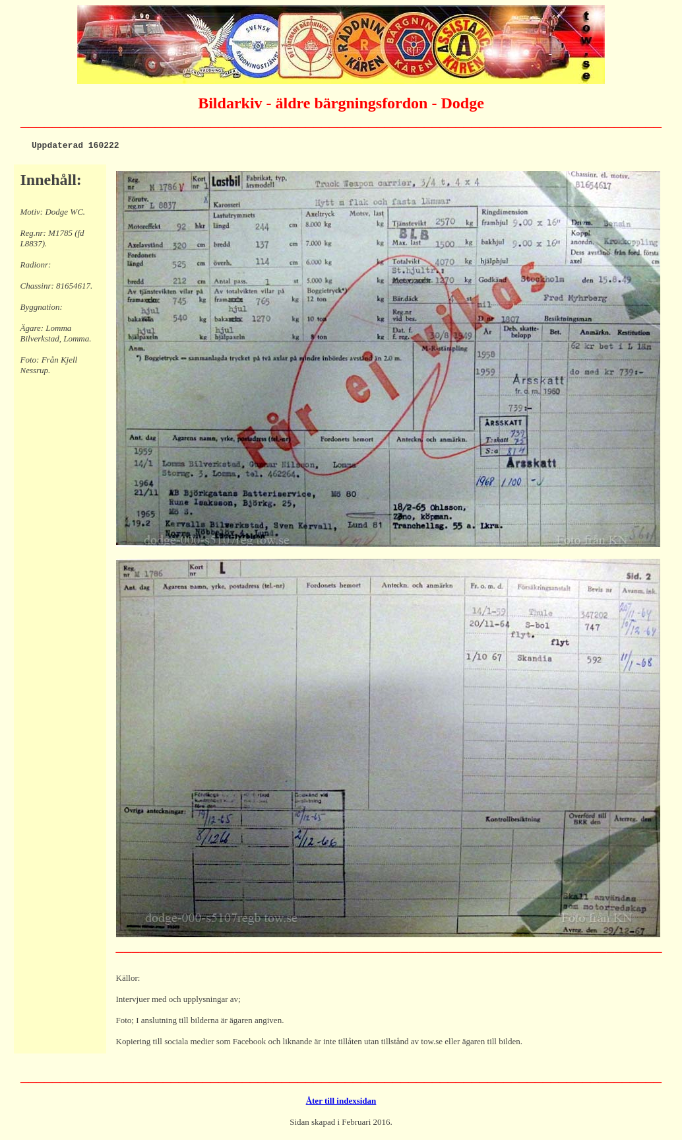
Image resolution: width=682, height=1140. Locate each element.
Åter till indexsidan (341, 1103)
